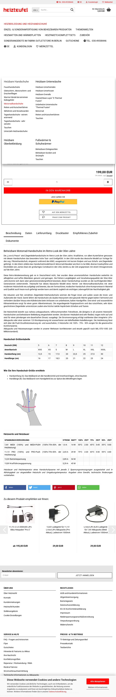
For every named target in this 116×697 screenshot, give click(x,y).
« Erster (8, 34)
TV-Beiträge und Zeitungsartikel (74, 639)
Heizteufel (108, 44)
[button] (79, 2)
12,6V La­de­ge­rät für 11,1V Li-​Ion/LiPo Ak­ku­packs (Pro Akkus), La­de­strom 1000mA (58, 530)
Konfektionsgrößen (12, 659)
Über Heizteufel (10, 593)
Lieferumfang (43, 233)
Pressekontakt (66, 643)
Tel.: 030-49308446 (65, 2)
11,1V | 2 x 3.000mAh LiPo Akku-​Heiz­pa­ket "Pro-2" (20, 528)
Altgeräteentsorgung (69, 597)
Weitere (55, 18)
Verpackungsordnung (69, 621)
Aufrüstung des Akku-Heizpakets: (19, 144)
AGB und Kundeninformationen (73, 593)
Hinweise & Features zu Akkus (17, 651)
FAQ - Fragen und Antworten (16, 639)
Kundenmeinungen (12, 602)
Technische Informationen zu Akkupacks (21, 675)
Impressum (65, 613)
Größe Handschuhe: (13, 117)
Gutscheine (8, 647)
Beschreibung (13, 233)
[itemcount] (58, 182)
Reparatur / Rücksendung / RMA (18, 663)
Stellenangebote (11, 611)
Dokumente (12, 240)
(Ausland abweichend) (72, 109)
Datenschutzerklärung (57, 692)
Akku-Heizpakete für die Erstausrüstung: (22, 130)
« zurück (18, 34)
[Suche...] (35, 9)
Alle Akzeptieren (97, 681)
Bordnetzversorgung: (13, 158)
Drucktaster (62, 233)
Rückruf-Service (10, 667)
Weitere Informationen (97, 687)
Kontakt (7, 598)
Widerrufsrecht (66, 625)
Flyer (6, 643)
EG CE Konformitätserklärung (73, 609)
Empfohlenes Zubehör (85, 233)
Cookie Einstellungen (13, 615)
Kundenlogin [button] (92, 2)
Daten (28, 233)
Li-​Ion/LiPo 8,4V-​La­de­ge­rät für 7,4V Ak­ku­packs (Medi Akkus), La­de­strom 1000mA (96, 530)
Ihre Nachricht (10, 655)
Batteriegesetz (66, 601)
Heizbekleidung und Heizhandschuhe (25, 18)
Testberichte (65, 647)
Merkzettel (107, 2)
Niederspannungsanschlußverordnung (77, 617)
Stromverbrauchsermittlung (16, 671)
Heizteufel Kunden (12, 607)
